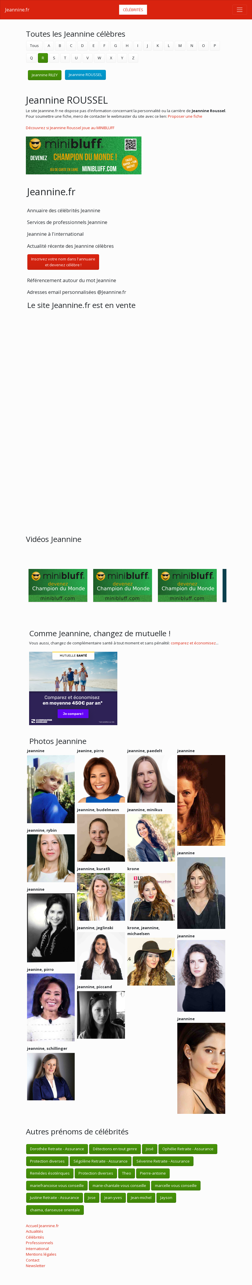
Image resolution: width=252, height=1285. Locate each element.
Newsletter (35, 1265)
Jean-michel (141, 1197)
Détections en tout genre (115, 1148)
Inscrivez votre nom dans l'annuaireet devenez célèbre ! (63, 261)
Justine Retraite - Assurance (54, 1197)
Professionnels (39, 1242)
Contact (32, 1260)
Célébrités (133, 9)
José (149, 1148)
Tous (34, 45)
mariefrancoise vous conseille (57, 1185)
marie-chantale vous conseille (119, 1185)
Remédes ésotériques (50, 1173)
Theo (126, 1173)
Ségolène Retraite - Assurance (101, 1161)
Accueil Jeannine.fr (42, 1225)
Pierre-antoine (153, 1173)
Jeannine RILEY (45, 75)
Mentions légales (41, 1254)
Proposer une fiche (185, 116)
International (37, 1248)
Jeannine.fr (17, 9)
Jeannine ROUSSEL (85, 74)
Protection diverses (47, 1161)
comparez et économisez (193, 643)
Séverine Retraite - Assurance (163, 1161)
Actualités (34, 1231)
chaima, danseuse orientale (55, 1209)
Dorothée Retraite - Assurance (57, 1148)
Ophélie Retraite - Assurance (187, 1148)
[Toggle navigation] (239, 10)
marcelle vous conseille (176, 1185)
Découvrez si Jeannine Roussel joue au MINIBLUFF (70, 127)
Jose (92, 1197)
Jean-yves (113, 1197)
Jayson (166, 1197)
